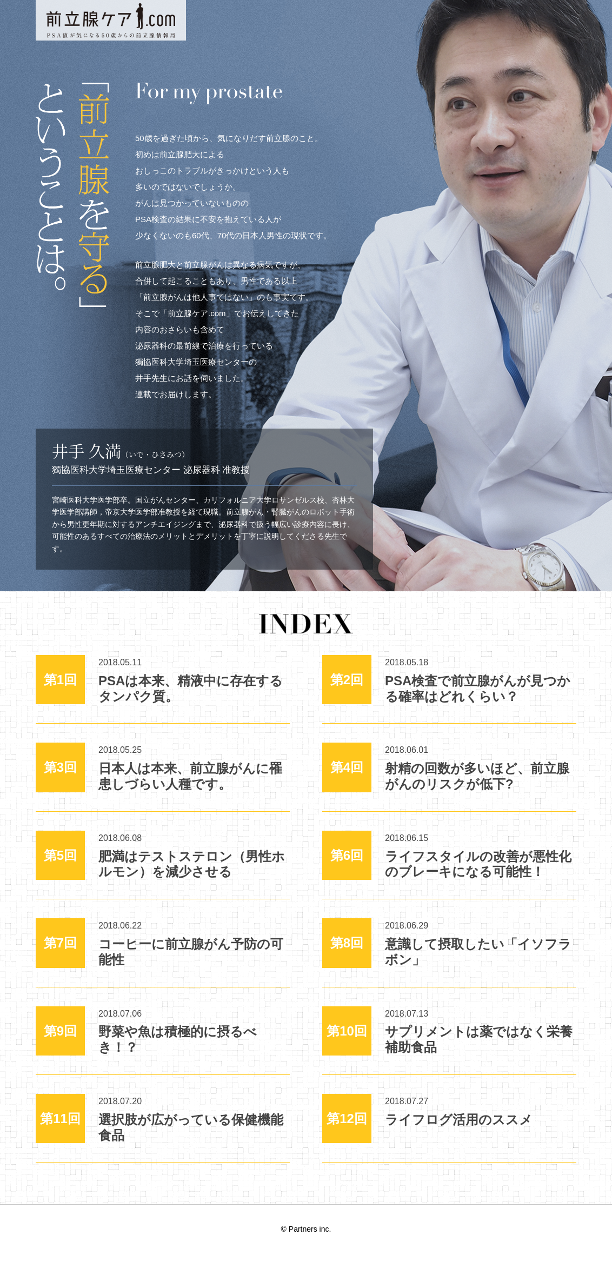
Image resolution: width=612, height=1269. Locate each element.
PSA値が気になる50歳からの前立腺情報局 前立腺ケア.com (111, 20)
